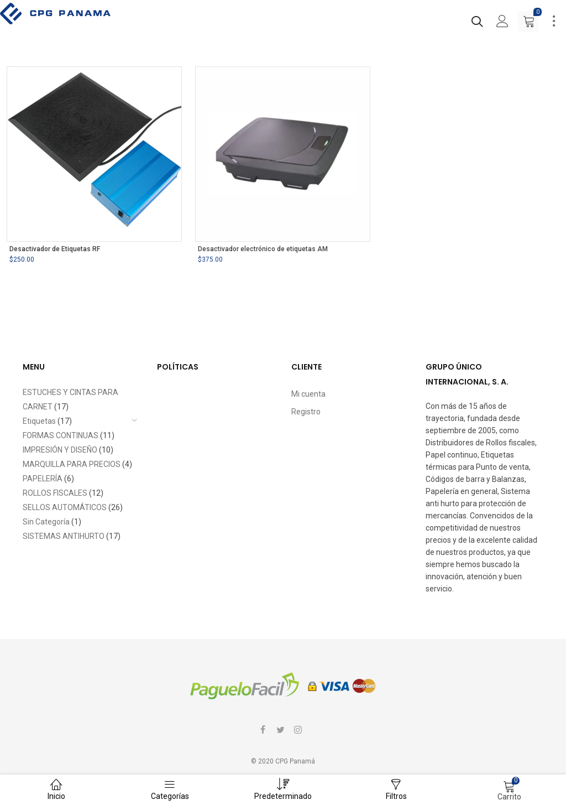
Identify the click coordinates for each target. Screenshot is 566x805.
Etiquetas (39, 421)
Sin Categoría (46, 521)
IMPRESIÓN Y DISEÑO (60, 449)
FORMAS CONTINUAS (60, 435)
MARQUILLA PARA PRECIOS (71, 464)
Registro (306, 411)
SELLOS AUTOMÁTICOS (65, 507)
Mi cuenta (308, 393)
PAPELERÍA (42, 478)
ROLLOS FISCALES (55, 493)
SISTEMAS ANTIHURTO (63, 536)
